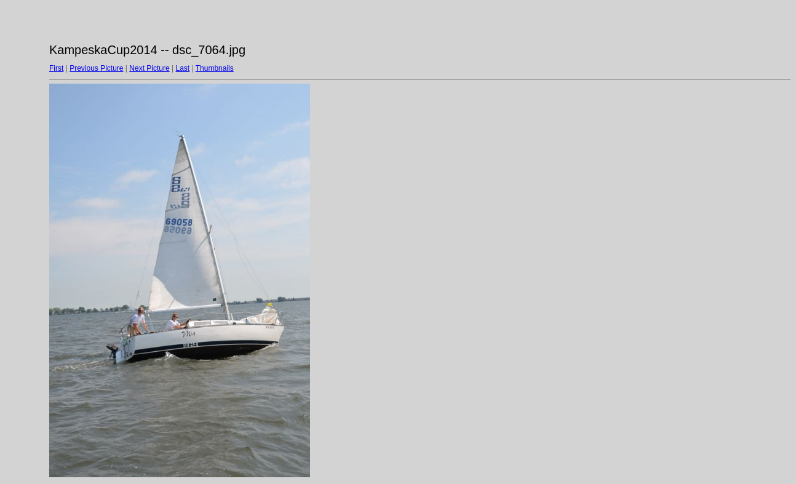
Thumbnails (215, 68)
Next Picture (149, 68)
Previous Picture (96, 68)
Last (182, 68)
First (56, 68)
